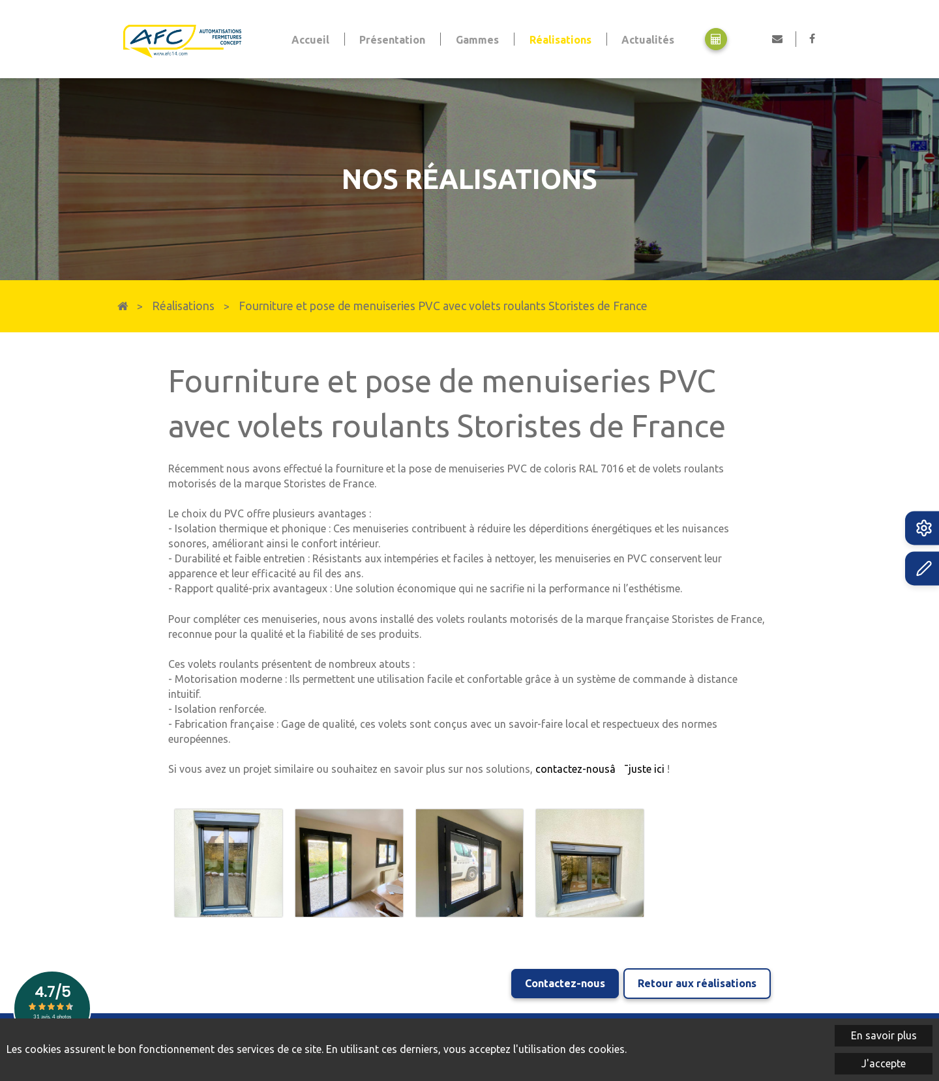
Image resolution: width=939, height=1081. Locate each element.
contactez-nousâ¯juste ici (599, 769)
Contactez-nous (563, 981)
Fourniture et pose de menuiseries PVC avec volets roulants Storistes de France (443, 306)
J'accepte (883, 1063)
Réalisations (183, 306)
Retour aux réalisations (697, 981)
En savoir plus (884, 1035)
